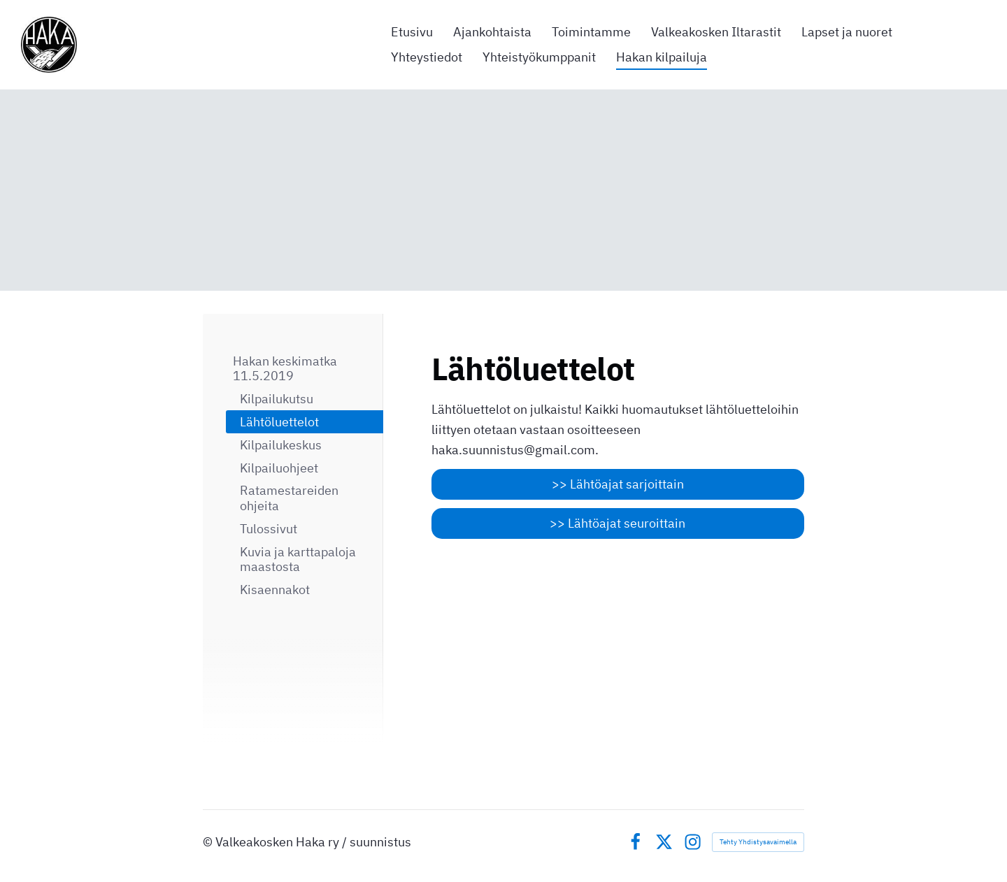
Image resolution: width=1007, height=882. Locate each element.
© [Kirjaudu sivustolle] (209, 842)
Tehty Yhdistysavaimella (758, 841)
